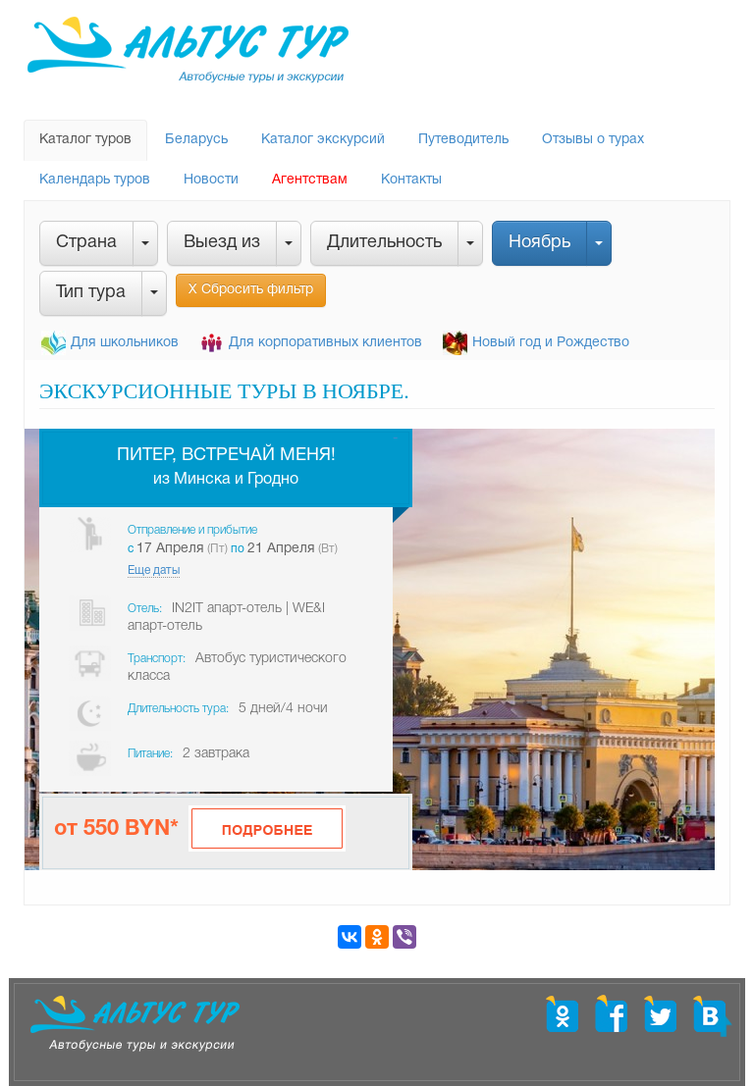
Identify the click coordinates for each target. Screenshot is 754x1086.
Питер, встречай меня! (226, 455)
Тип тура (91, 292)
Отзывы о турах (593, 139)
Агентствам (310, 180)
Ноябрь (539, 242)
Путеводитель (463, 139)
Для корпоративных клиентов (325, 342)
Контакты (411, 180)
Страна (86, 242)
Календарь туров (94, 180)
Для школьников (125, 342)
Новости (211, 180)
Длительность (384, 242)
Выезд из (222, 242)
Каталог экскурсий (323, 139)
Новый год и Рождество (550, 342)
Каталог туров (85, 139)
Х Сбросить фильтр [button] (250, 290)
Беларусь (196, 139)
